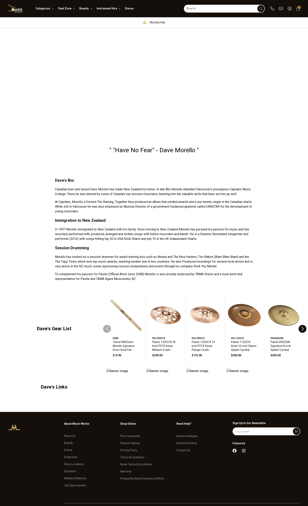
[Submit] (296, 406)
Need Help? (183, 399)
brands (84, 8)
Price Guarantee (130, 409)
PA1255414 (198, 313)
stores (129, 8)
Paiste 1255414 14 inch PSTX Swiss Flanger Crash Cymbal (203, 321)
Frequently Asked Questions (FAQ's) (142, 451)
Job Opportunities (75, 458)
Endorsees (70, 430)
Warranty (126, 444)
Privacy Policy (128, 423)
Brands (68, 416)
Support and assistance (242, 22)
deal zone (65, 8)
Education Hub (121, 22)
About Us (69, 409)
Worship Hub (153, 22)
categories (43, 8)
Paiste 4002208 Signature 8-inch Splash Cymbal (280, 321)
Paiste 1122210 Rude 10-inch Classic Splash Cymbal (244, 321)
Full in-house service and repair (194, 22)
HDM (115, 313)
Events (68, 423)
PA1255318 (158, 313)
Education (70, 444)
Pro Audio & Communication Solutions (74, 22)
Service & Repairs (187, 409)
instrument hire (107, 8)
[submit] (260, 8)
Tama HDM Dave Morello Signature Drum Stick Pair (124, 321)
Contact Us (183, 423)
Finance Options (130, 416)
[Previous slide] (107, 304)
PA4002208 (276, 313)
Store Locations (73, 437)
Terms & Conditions (132, 430)
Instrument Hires (186, 416)
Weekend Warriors (75, 451)
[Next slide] (302, 304)
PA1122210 (237, 313)
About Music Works (76, 399)
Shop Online (128, 399)
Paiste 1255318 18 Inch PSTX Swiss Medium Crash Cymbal (163, 321)
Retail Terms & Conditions (136, 437)
